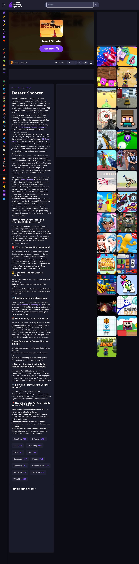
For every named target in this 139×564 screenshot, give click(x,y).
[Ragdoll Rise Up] (127, 305)
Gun (33, 459)
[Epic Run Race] (127, 243)
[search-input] (70, 5)
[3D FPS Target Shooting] (106, 119)
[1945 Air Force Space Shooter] (106, 56)
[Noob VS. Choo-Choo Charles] (106, 305)
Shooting (22, 87)
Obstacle (20, 472)
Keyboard (21, 465)
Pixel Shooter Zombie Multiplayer (33, 127)
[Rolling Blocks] (127, 285)
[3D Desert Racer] (127, 98)
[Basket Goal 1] (106, 326)
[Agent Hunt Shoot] (127, 160)
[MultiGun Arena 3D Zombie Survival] (127, 222)
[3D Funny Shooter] (127, 119)
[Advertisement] (51, 74)
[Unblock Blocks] (127, 264)
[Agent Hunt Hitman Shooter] (106, 160)
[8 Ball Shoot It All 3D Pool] (127, 139)
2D (18, 452)
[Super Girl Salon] (106, 222)
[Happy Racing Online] (127, 202)
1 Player (29, 87)
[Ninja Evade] (106, 347)
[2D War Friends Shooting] (127, 77)
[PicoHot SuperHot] (106, 181)
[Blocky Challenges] (127, 326)
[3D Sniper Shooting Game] (106, 139)
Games (14, 87)
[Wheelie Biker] (127, 181)
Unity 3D (39, 479)
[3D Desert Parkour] (106, 98)
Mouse (38, 465)
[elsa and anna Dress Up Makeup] (106, 243)
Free (18, 459)
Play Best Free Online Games (15, 5)
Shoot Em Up (41, 472)
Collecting (35, 452)
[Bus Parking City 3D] (106, 285)
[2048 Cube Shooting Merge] (127, 56)
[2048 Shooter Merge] (106, 77)
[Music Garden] (106, 264)
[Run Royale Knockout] (106, 202)
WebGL (20, 485)
